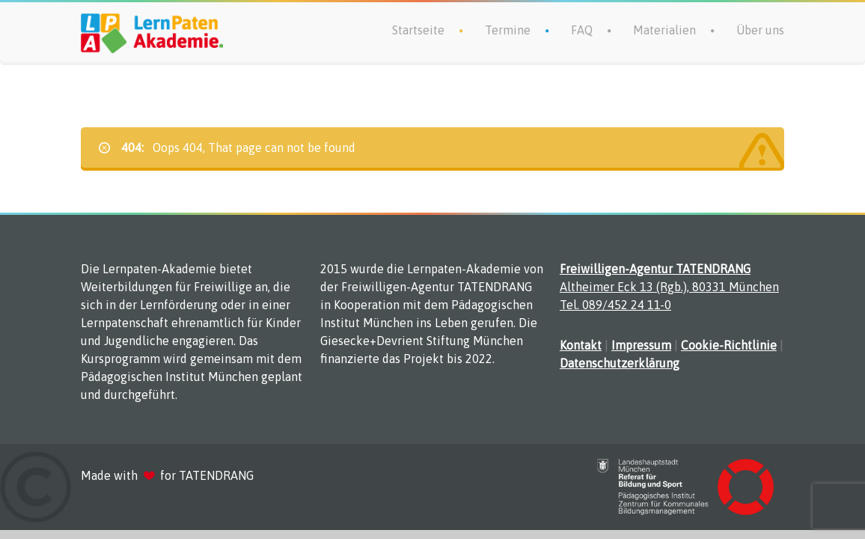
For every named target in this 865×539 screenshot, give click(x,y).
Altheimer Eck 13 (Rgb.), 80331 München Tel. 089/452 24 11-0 (669, 286)
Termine (508, 30)
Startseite (418, 30)
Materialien (664, 30)
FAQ (582, 30)
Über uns (760, 30)
